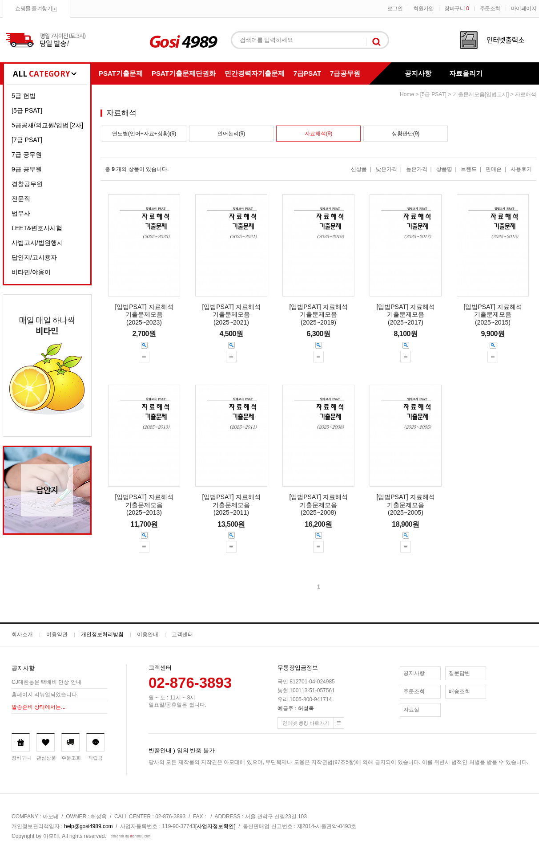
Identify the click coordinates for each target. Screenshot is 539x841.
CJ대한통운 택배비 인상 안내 (46, 682)
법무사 (21, 213)
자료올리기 (466, 73)
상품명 (444, 169)
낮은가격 (386, 169)
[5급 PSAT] (27, 110)
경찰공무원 (27, 183)
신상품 (359, 169)
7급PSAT (307, 73)
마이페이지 (524, 8)
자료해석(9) (319, 133)
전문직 (21, 198)
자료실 (411, 710)
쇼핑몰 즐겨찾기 (33, 8)
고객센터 (182, 634)
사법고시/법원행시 (37, 242)
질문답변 (459, 673)
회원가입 (423, 8)
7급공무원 (345, 73)
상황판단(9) (406, 133)
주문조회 (490, 8)
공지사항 (418, 73)
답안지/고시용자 (34, 257)
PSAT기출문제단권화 (184, 73)
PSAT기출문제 (121, 73)
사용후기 (521, 169)
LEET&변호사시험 (37, 228)
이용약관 (57, 634)
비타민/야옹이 (31, 272)
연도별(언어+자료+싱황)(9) (144, 133)
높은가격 (416, 169)
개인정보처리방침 (102, 634)
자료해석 (525, 94)
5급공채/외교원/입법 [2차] (47, 125)
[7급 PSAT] (27, 139)
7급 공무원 (27, 154)
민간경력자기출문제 (255, 73)
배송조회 (459, 691)
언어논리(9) (231, 133)
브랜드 (469, 169)
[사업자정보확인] (215, 826)
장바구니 (456, 8)
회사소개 (22, 634)
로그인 (395, 8)
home (407, 94)
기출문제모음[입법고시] (481, 94)
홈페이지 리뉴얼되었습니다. (45, 694)
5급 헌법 (24, 95)
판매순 (494, 169)
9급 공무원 (27, 169)
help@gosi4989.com (88, 826)
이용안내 (147, 634)
